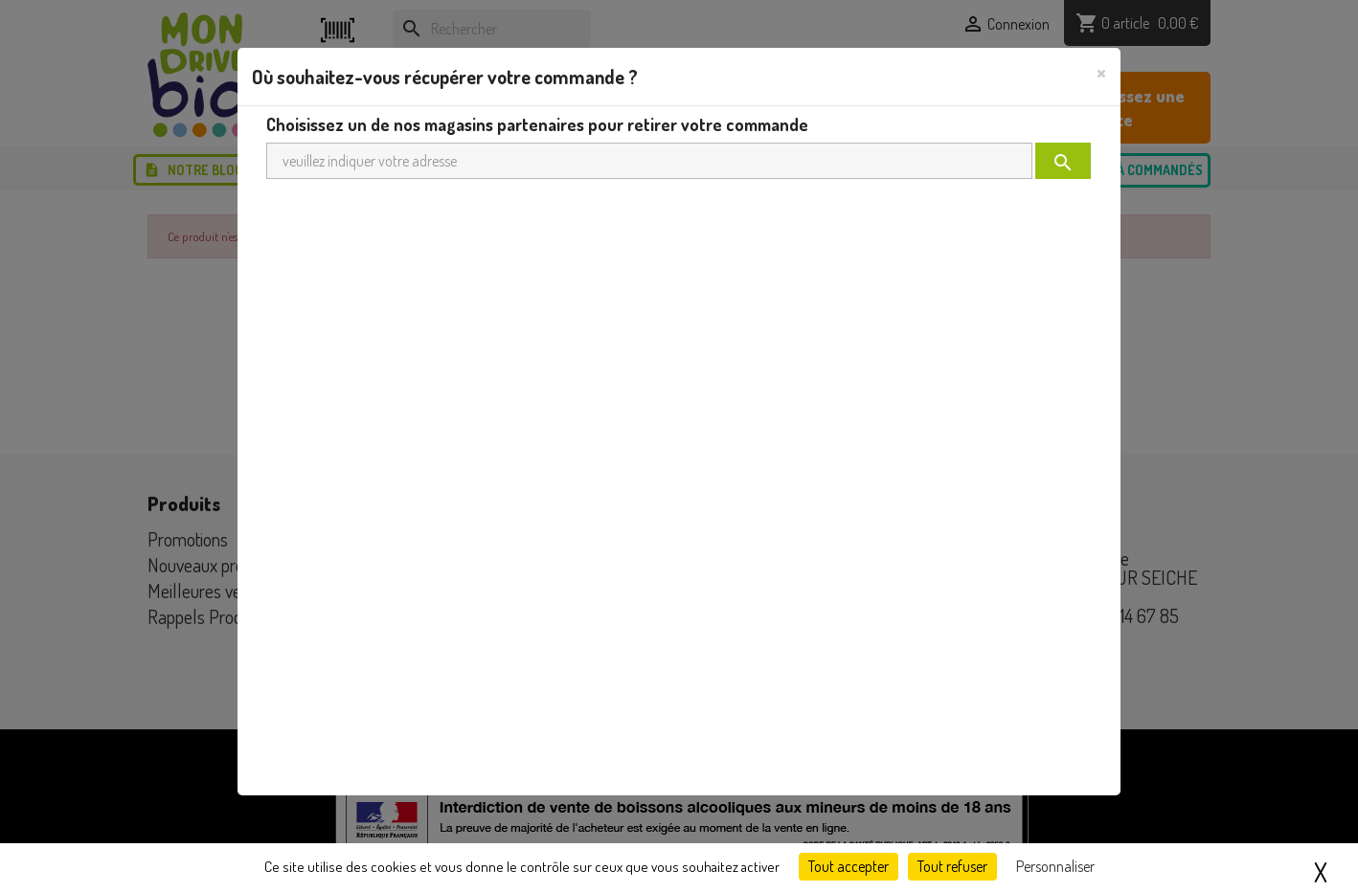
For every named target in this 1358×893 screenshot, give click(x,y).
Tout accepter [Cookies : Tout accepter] (848, 866)
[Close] (1101, 71)
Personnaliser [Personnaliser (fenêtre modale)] (1055, 866)
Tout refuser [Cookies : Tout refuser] (952, 866)
